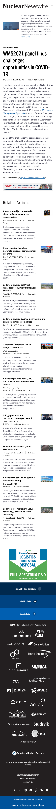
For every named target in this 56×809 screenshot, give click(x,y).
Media (42, 805)
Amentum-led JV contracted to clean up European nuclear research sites (18, 214)
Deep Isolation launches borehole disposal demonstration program (19, 250)
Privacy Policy (16, 805)
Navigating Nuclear (28, 778)
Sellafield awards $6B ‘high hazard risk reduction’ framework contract (19, 287)
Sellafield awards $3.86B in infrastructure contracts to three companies (24, 320)
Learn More (25, 36)
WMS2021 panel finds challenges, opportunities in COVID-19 (26, 63)
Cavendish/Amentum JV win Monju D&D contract (17, 346)
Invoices (36, 805)
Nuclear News (33, 325)
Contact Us (28, 782)
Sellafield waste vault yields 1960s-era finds (17, 448)
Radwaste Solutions (36, 79)
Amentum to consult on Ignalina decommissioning (19, 479)
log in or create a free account (32, 177)
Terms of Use (27, 805)
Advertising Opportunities (28, 775)
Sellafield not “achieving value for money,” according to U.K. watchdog (18, 511)
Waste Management (11, 47)
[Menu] (51, 6)
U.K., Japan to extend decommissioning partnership (18, 417)
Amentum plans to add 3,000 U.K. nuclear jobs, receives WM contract (18, 381)
